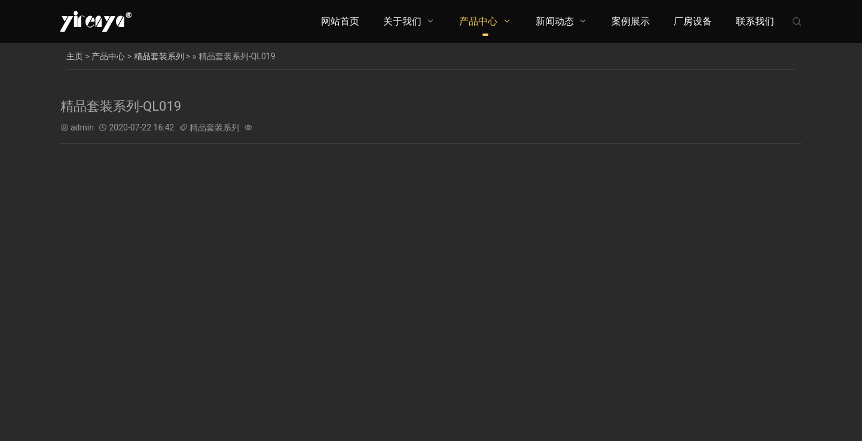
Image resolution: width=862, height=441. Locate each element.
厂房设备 (693, 21)
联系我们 (755, 21)
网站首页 (340, 21)
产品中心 (478, 21)
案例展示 (631, 21)
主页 (74, 56)
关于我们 (402, 21)
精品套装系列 (159, 56)
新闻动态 (555, 21)
